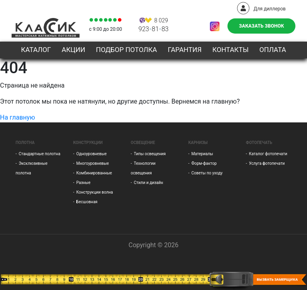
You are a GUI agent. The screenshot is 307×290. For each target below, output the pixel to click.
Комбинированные (94, 173)
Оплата (272, 50)
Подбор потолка (126, 50)
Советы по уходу (207, 173)
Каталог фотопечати (268, 154)
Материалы (202, 154)
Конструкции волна (94, 192)
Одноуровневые (91, 154)
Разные (83, 182)
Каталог (36, 50)
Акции (73, 50)
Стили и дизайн (148, 182)
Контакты (230, 50)
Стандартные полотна (39, 154)
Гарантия (185, 50)
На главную (17, 117)
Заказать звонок (261, 26)
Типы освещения (150, 154)
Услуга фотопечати (267, 163)
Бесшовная (87, 202)
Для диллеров (261, 9)
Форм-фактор (204, 163)
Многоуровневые (92, 163)
